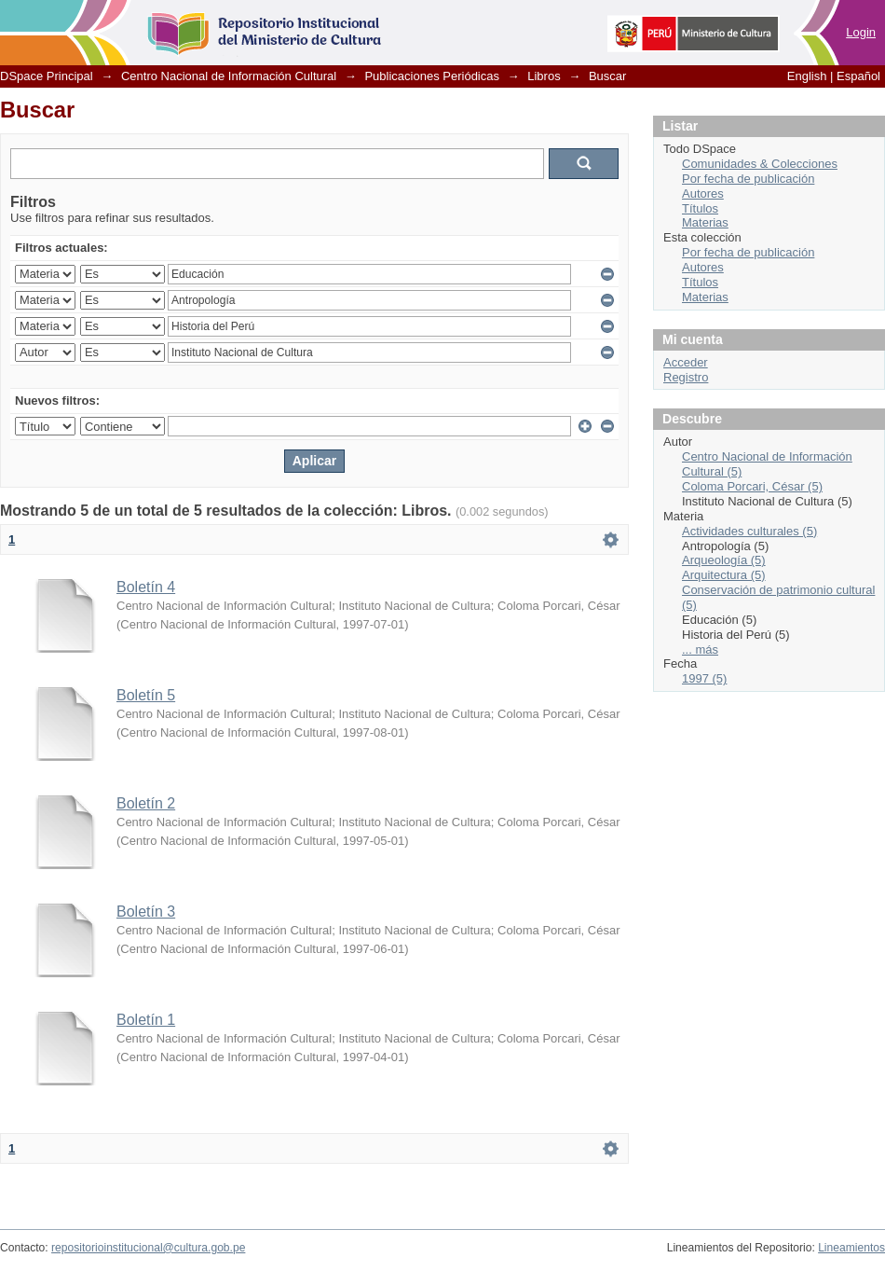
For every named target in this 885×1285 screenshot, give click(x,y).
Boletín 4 (145, 587)
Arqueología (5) (724, 560)
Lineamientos (851, 1247)
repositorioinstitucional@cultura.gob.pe (148, 1247)
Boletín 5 (145, 695)
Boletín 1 (145, 1020)
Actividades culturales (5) (749, 531)
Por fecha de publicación (748, 179)
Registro (685, 377)
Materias (705, 222)
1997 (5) (704, 678)
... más (700, 649)
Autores (703, 193)
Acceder (685, 362)
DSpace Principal (46, 76)
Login (861, 32)
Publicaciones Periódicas (431, 76)
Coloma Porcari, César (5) (752, 486)
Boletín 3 (145, 911)
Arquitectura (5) (724, 575)
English (807, 76)
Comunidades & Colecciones (759, 164)
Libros (543, 76)
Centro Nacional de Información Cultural (228, 76)
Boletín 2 (145, 803)
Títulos (700, 208)
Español (858, 76)
